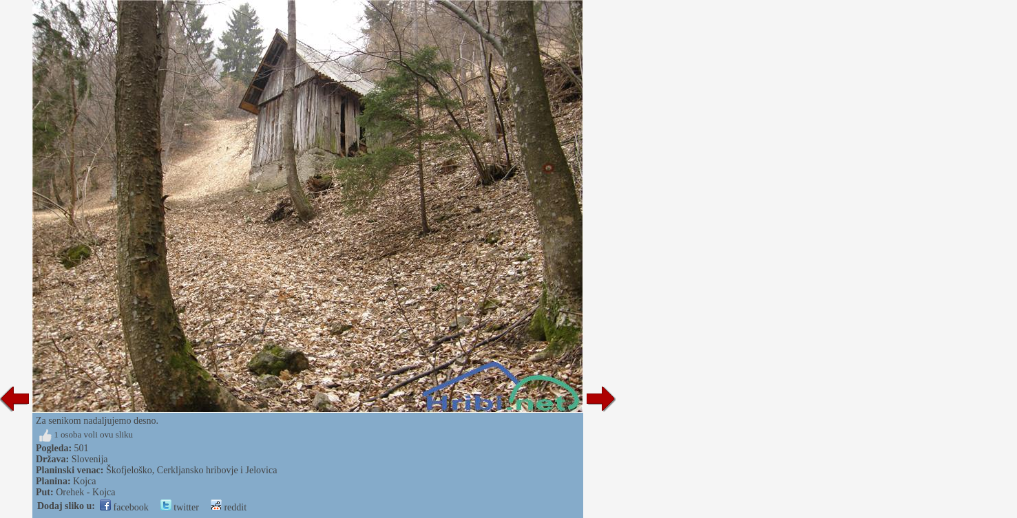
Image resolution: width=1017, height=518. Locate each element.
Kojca (84, 481)
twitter (179, 507)
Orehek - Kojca (85, 492)
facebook (124, 507)
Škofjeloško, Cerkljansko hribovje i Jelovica (191, 470)
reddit (229, 507)
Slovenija (90, 459)
